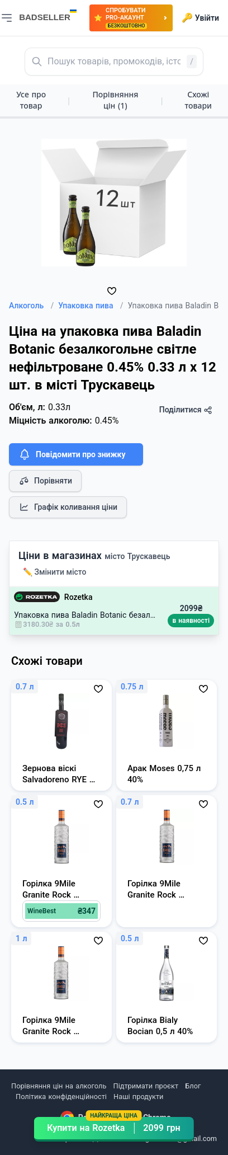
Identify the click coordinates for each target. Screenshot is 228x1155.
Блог (193, 1086)
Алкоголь (31, 305)
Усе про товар (31, 100)
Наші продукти (138, 1096)
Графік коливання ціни (67, 507)
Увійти (200, 18)
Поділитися (185, 410)
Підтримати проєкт (145, 1086)
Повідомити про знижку (71, 454)
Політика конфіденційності (61, 1096)
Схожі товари (198, 100)
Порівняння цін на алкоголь (58, 1086)
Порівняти (45, 480)
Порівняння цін (115, 100)
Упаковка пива (90, 305)
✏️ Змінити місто (55, 571)
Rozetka (78, 597)
